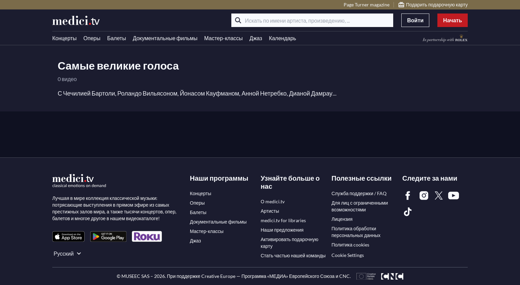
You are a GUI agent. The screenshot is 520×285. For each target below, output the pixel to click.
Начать (452, 20)
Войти (415, 20)
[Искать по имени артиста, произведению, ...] (312, 20)
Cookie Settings (347, 255)
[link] (68, 236)
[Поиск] (238, 20)
